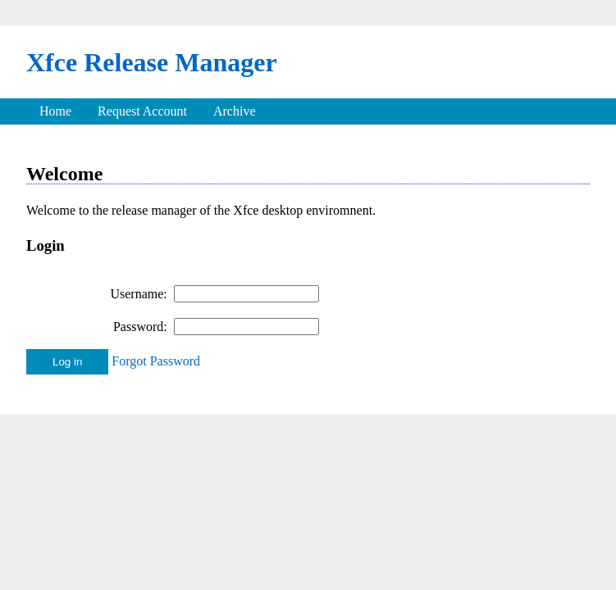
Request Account (142, 111)
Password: (140, 327)
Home (55, 111)
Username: (138, 294)
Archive (234, 111)
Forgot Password (156, 361)
